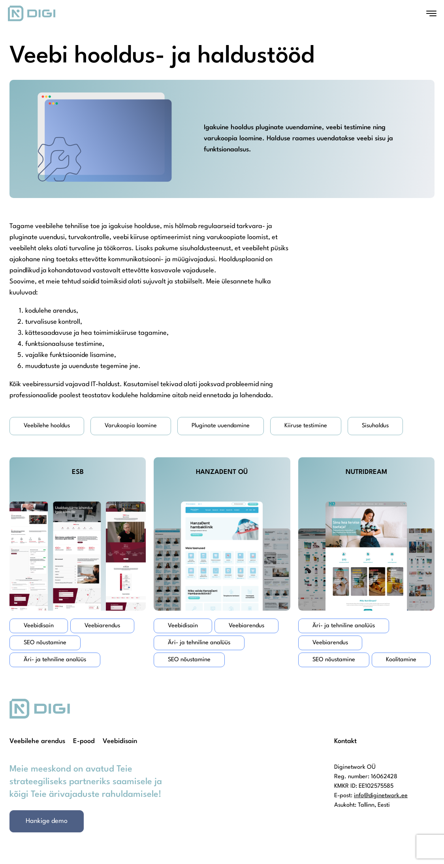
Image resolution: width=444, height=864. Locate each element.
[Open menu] (431, 13)
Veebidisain (120, 741)
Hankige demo (47, 821)
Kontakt (345, 741)
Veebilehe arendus (37, 741)
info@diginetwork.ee (381, 796)
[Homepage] (31, 13)
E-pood (84, 741)
